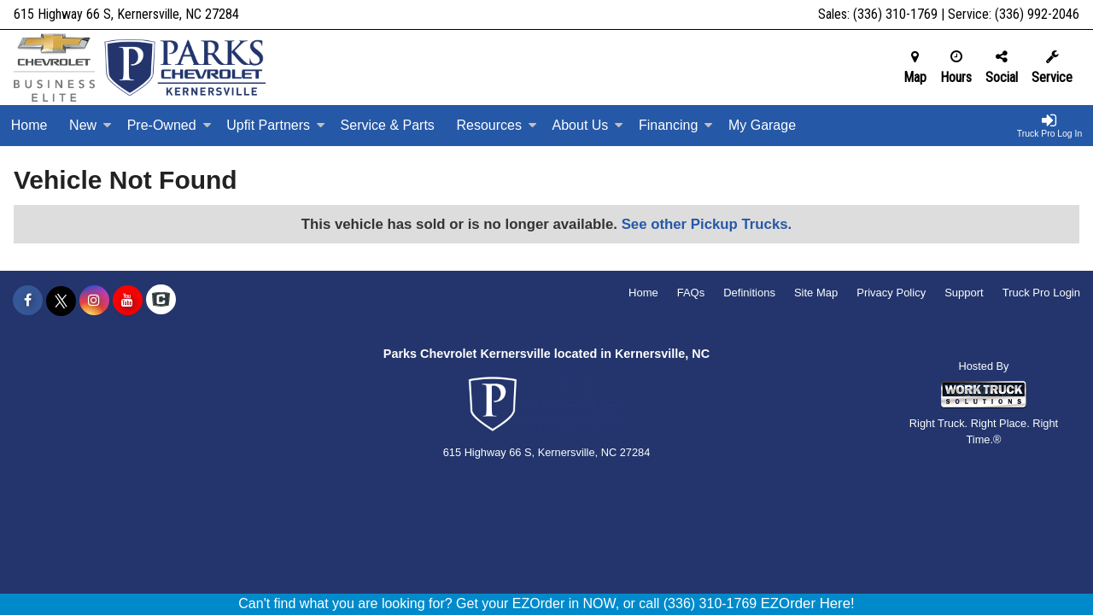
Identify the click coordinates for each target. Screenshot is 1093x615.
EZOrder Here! (808, 603)
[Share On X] (61, 301)
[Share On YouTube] (128, 301)
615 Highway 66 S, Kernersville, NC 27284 (126, 14)
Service (1052, 67)
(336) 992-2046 (1037, 14)
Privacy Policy (891, 292)
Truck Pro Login (1041, 292)
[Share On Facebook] (28, 301)
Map (914, 67)
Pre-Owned (169, 125)
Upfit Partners (275, 125)
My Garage (762, 125)
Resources (496, 125)
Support (964, 292)
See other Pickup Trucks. (707, 224)
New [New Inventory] (90, 125)
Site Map (816, 292)
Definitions (749, 292)
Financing (676, 125)
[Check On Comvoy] (161, 301)
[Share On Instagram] (94, 301)
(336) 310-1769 (895, 14)
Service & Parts (388, 125)
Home (29, 125)
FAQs (691, 292)
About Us (588, 125)
